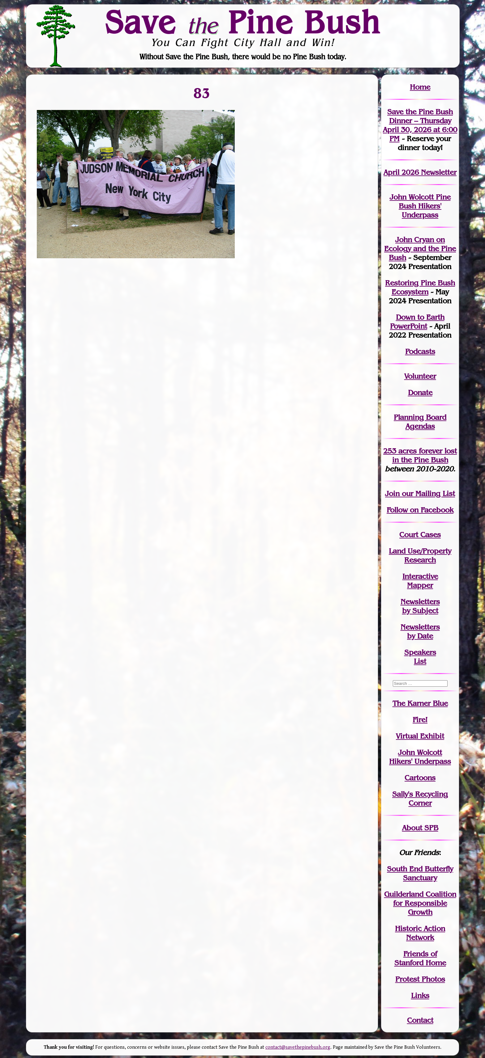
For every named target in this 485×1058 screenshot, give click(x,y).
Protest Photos (420, 979)
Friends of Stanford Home (420, 958)
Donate (420, 392)
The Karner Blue (420, 703)
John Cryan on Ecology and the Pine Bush (420, 248)
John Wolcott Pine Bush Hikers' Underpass (420, 205)
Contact (420, 1020)
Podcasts (420, 351)
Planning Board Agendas (420, 422)
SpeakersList (420, 657)
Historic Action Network (420, 933)
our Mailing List (427, 493)
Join (392, 493)
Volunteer (420, 376)
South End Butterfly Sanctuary (420, 873)
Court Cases (420, 534)
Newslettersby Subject (420, 606)
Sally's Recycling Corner (420, 798)
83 (202, 92)
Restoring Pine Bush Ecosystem (420, 287)
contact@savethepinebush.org (297, 1047)
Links (420, 995)
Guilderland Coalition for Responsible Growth (420, 903)
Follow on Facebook (420, 509)
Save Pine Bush (243, 22)
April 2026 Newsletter (420, 172)
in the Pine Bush (424, 455)
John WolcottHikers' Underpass (420, 757)
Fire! (420, 719)
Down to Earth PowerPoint (417, 322)
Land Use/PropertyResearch (420, 555)
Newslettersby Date (420, 631)
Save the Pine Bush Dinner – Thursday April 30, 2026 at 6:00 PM (420, 125)
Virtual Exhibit (420, 735)
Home (420, 86)
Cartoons (420, 777)
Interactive (420, 576)
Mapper (420, 585)
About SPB (420, 827)
